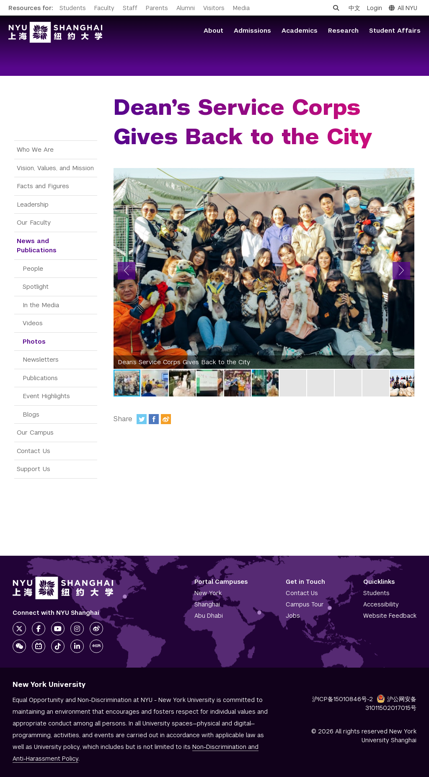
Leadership (33, 204)
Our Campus (35, 432)
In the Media (41, 305)
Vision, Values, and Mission (55, 168)
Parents (157, 8)
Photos (34, 341)
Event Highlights (46, 396)
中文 (354, 8)
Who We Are (35, 149)
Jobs (293, 615)
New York (208, 593)
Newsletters (41, 359)
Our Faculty (34, 222)
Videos (33, 323)
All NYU (403, 8)
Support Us (33, 469)
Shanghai (207, 604)
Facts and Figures (43, 186)
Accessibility (381, 604)
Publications (40, 378)
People (33, 268)
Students (72, 8)
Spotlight (36, 286)
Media (241, 8)
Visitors (214, 8)
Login (374, 8)
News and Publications (37, 245)
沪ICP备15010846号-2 (342, 699)
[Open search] (336, 8)
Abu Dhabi (208, 615)
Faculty (104, 8)
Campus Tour (305, 604)
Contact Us (33, 451)
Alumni (185, 8)
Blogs (31, 414)
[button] (126, 271)
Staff (130, 8)
